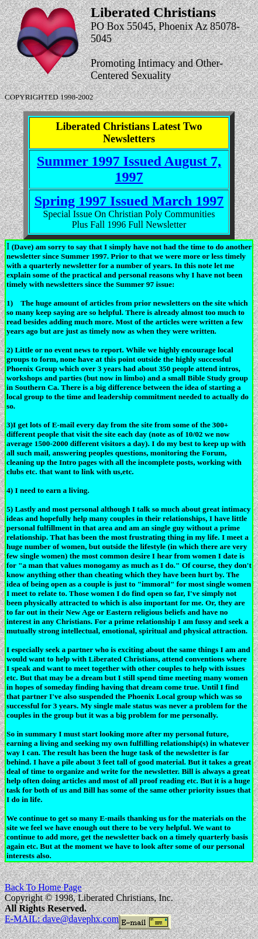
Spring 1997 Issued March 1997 (129, 200)
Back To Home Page (43, 887)
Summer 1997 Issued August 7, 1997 (129, 168)
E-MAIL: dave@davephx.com (62, 919)
